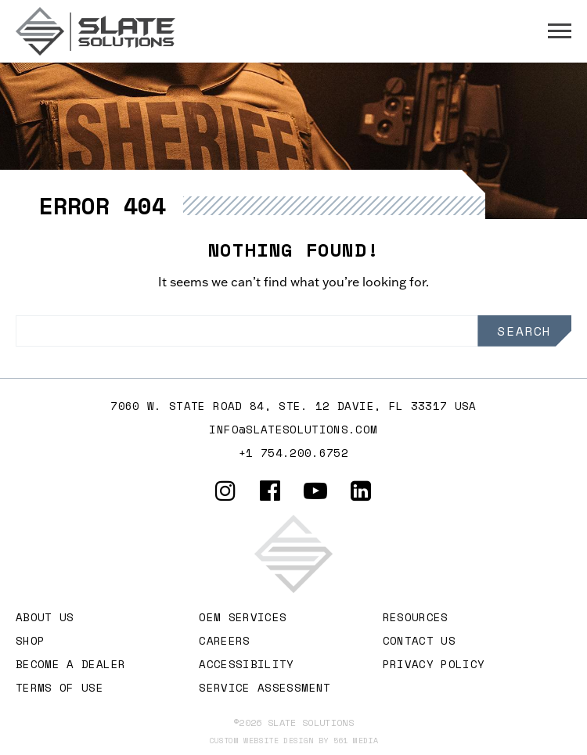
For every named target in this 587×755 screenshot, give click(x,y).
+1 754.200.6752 (293, 452)
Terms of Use (59, 687)
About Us (45, 617)
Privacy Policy (434, 664)
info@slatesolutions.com (293, 429)
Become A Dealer (70, 664)
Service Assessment (264, 687)
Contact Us (419, 640)
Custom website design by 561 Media (293, 740)
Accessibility (246, 664)
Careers (224, 640)
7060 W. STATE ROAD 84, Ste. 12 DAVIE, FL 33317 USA (293, 405)
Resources (415, 617)
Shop (30, 640)
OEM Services (242, 617)
